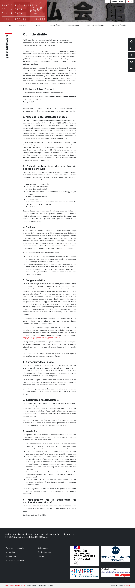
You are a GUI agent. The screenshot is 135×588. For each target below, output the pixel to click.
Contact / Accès (119, 25)
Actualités (10, 552)
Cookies (50, 585)
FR (128, 1)
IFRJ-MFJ (38, 25)
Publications (73, 25)
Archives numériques (95, 25)
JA (131, 1)
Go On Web (126, 585)
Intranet (41, 556)
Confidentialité (7, 46)
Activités (22, 25)
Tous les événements (15, 548)
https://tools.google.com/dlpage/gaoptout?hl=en (41, 338)
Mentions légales (31, 585)
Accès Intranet (117, 1)
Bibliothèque (55, 25)
